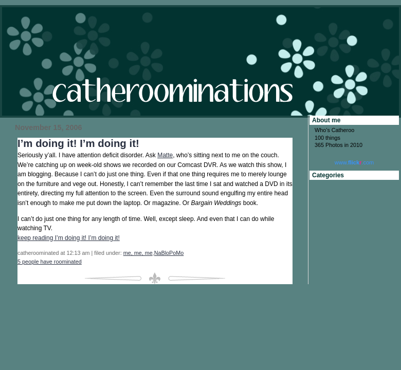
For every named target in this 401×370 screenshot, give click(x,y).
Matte (165, 155)
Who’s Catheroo (334, 130)
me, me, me (138, 253)
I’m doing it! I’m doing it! (78, 143)
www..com (354, 162)
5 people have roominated (49, 261)
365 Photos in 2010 (338, 145)
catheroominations (200, 61)
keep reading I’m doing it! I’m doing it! (68, 238)
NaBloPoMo (169, 253)
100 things (327, 138)
